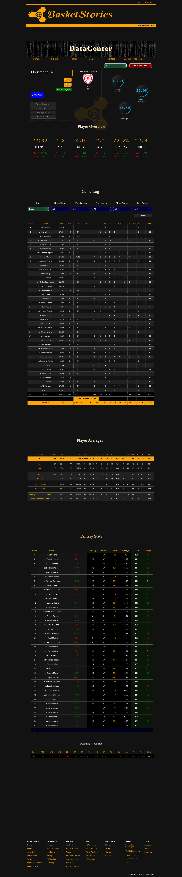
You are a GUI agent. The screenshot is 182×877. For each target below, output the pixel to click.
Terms (29, 859)
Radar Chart (110, 855)
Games (108, 852)
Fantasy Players (72, 866)
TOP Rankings (52, 859)
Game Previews (53, 848)
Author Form (32, 855)
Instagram (148, 852)
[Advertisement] (91, 33)
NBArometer (90, 855)
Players (108, 845)
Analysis (50, 845)
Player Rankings (92, 852)
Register (148, 2)
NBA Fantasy (91, 859)
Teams (69, 852)
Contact (30, 848)
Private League (130, 855)
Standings (51, 862)
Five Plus (69, 862)
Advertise (31, 852)
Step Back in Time (131, 859)
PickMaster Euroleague (129, 846)
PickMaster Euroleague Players (132, 851)
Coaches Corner (72, 859)
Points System (32, 866)
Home (29, 845)
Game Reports (91, 848)
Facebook (148, 845)
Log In (139, 2)
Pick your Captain (73, 855)
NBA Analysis (91, 845)
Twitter (147, 848)
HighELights (51, 852)
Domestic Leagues (73, 848)
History (49, 855)
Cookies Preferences (35, 862)
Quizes (127, 862)
